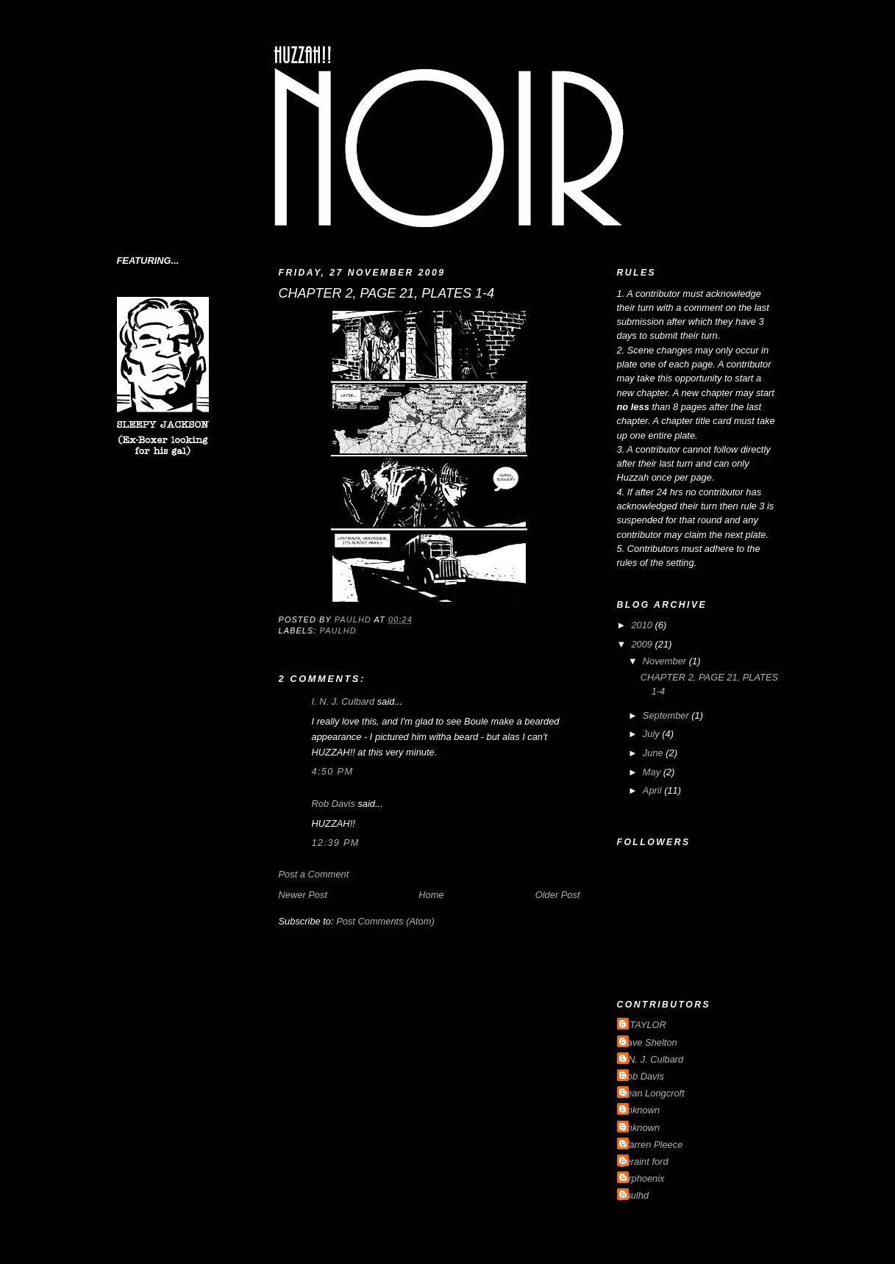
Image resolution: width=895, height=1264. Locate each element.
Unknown (640, 1110)
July (652, 733)
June (654, 752)
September (667, 715)
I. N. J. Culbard (343, 701)
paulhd (338, 630)
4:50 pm (333, 771)
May (653, 772)
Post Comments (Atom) (385, 921)
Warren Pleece (652, 1144)
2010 (643, 625)
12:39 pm (336, 842)
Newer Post (303, 894)
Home (430, 894)
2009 (643, 644)
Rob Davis (333, 803)
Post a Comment (314, 874)
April (653, 790)
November (666, 661)
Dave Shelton (649, 1042)
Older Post (557, 894)
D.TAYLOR (643, 1024)
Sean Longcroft (653, 1093)
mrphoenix (643, 1178)
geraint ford (644, 1161)
